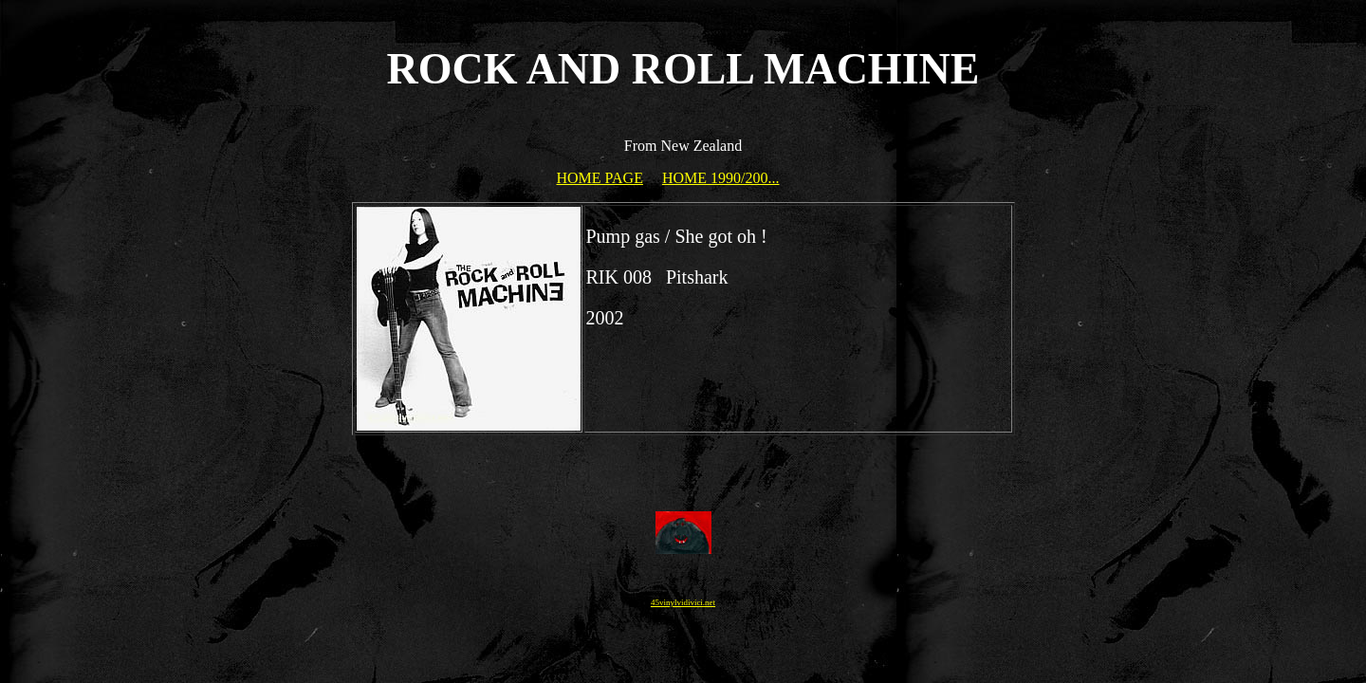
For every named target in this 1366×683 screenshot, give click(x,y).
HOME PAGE (600, 178)
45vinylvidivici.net (683, 602)
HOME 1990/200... (721, 178)
